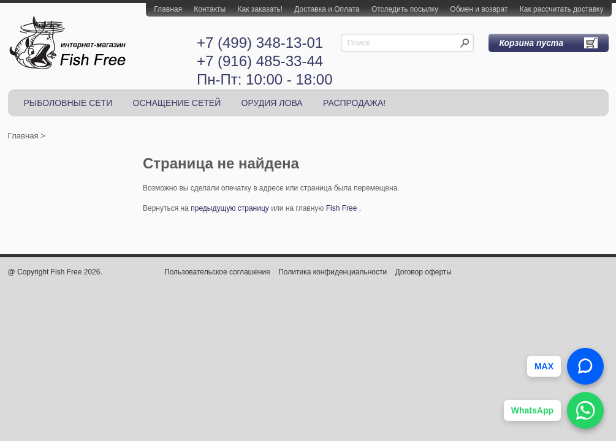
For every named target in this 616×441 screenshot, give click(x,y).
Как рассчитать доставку (562, 9)
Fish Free (341, 208)
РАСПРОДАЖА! (354, 103)
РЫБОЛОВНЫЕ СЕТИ (68, 103)
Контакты (210, 9)
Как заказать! (260, 9)
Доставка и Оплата (326, 9)
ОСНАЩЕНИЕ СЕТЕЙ (177, 103)
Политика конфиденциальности (332, 272)
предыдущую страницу (230, 208)
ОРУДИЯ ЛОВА (272, 103)
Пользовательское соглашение (217, 272)
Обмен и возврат (479, 9)
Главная (168, 9)
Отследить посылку (404, 9)
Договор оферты (423, 272)
